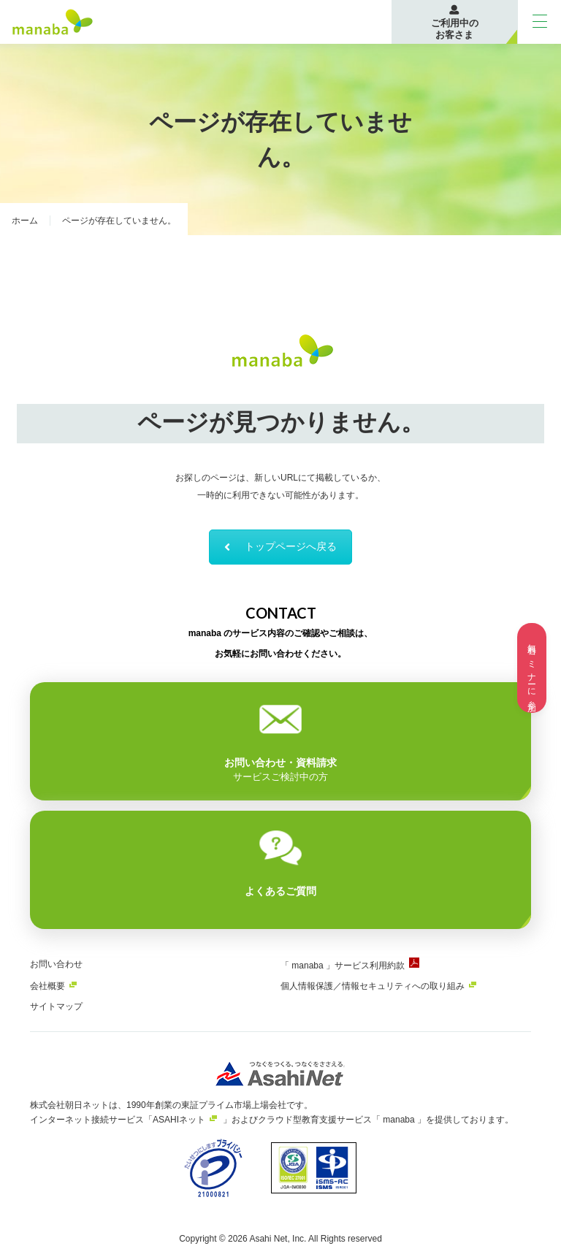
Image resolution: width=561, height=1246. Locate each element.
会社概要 (47, 986)
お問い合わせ (56, 964)
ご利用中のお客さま (454, 29)
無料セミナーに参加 (532, 668)
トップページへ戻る (280, 546)
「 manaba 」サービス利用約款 (342, 965)
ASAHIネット (179, 1120)
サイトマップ (56, 1006)
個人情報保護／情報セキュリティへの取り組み (372, 986)
